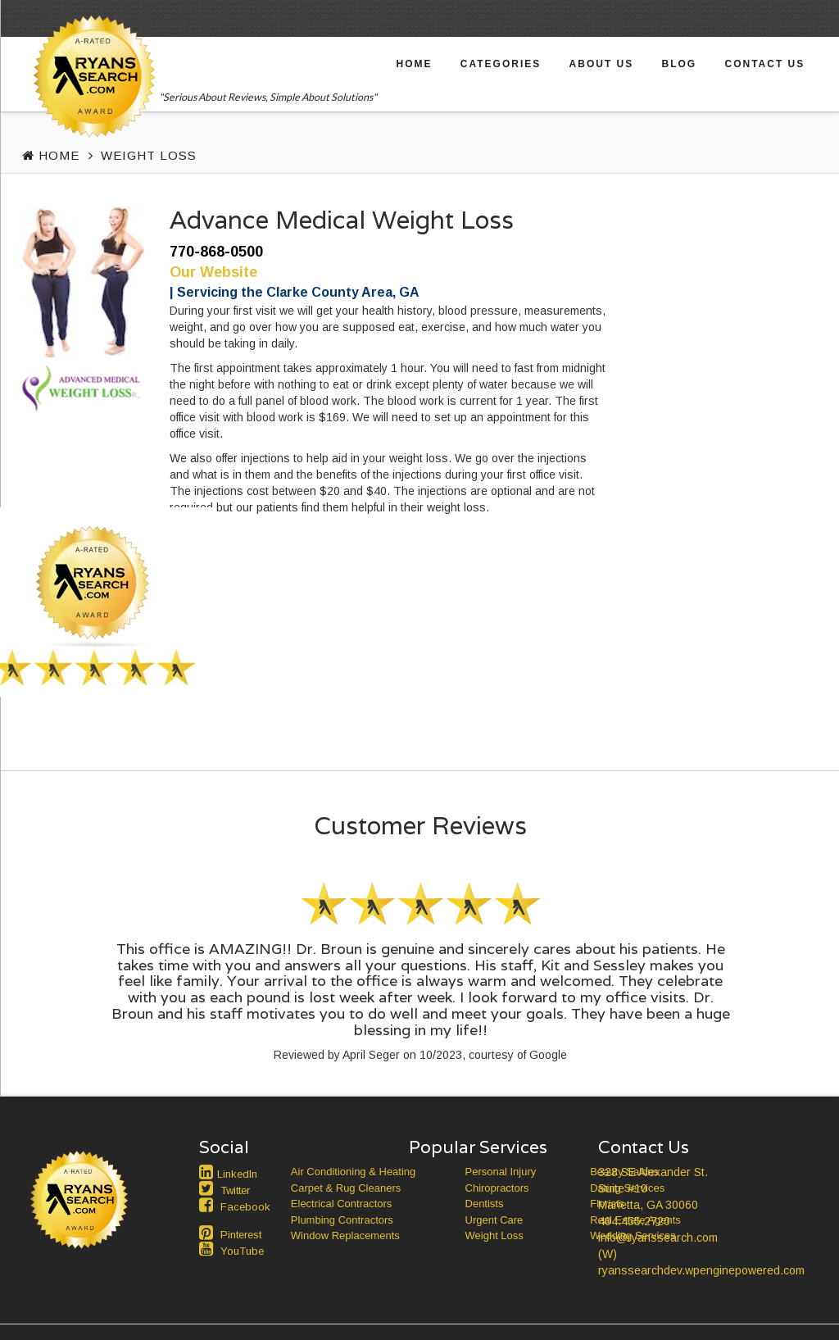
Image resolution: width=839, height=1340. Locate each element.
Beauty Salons (624, 1171)
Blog (679, 63)
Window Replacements (345, 1235)
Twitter (235, 1190)
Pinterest (240, 1234)
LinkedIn (237, 1174)
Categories (500, 63)
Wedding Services (633, 1235)
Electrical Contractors (341, 1203)
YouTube (242, 1251)
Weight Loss (149, 155)
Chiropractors (497, 1188)
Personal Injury (501, 1171)
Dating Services (627, 1188)
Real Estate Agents (635, 1220)
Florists (607, 1203)
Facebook (245, 1206)
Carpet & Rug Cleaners (346, 1188)
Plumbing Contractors (342, 1220)
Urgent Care (494, 1220)
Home (415, 63)
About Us (601, 63)
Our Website (213, 272)
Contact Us (764, 63)
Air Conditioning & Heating (353, 1171)
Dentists (484, 1203)
